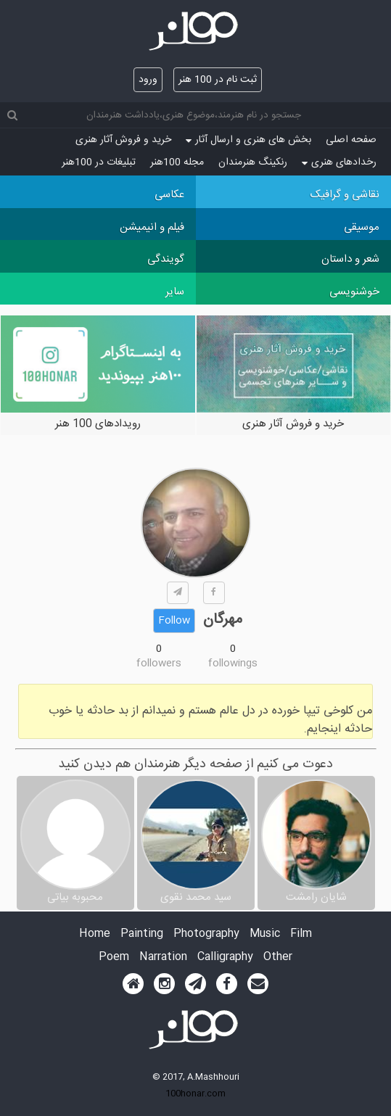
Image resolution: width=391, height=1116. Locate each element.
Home (94, 934)
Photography (206, 934)
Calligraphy (225, 957)
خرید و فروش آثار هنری (123, 140)
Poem (114, 957)
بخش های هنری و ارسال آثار (248, 140)
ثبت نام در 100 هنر (217, 79)
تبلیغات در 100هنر (99, 162)
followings (233, 663)
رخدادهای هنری (339, 162)
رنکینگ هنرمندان (252, 162)
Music (265, 934)
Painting (141, 934)
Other (277, 957)
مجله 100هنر (177, 162)
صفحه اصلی (351, 140)
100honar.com (195, 1093)
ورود (148, 79)
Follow (174, 620)
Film (301, 934)
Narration (163, 957)
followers (158, 663)
